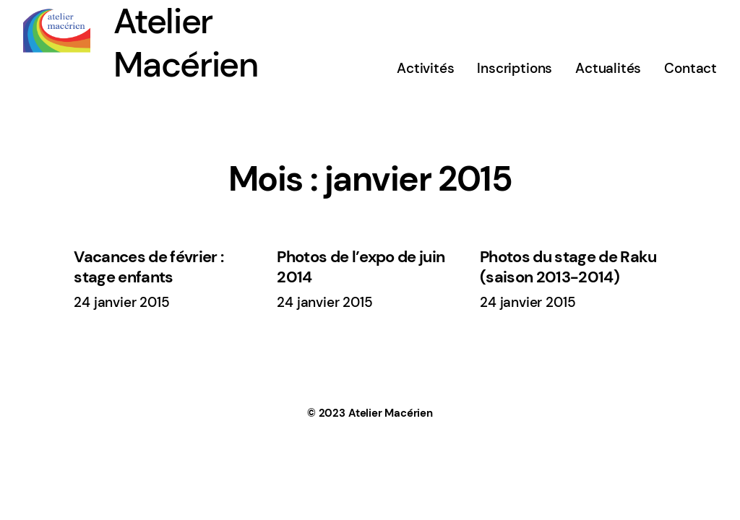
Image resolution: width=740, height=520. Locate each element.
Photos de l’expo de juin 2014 (360, 267)
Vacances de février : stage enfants (148, 267)
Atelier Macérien (390, 413)
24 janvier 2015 (121, 302)
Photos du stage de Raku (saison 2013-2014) (568, 267)
